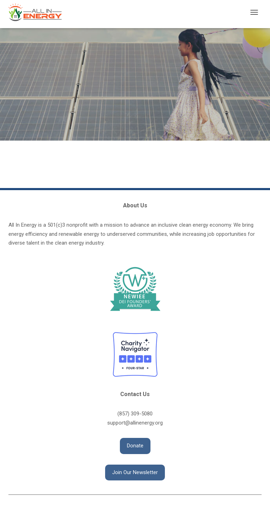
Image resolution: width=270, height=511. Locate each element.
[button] (135, 446)
